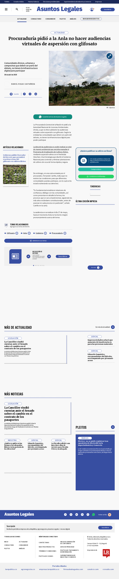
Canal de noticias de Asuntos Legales (52, 117)
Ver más (95, 267)
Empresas (98, 2)
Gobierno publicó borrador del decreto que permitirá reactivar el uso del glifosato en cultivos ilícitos (14, 158)
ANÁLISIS (73, 19)
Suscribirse (107, 9)
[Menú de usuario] (92, 9)
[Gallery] (39, 255)
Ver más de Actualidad (105, 327)
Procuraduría (57, 233)
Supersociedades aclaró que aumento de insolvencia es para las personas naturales (100, 342)
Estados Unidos (19, 2)
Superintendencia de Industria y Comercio (77, 2)
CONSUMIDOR (50, 19)
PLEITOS (63, 19)
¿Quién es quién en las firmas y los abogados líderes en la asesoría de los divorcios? (14, 511)
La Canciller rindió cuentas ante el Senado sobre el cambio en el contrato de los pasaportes (17, 345)
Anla (25, 233)
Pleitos (81, 492)
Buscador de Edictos (91, 19)
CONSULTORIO (36, 19)
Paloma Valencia (33, 2)
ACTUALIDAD (21, 19)
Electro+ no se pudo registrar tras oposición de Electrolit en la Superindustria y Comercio (93, 509)
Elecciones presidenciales (51, 2)
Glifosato (11, 233)
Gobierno (39, 233)
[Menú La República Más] (6, 9)
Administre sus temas (38, 241)
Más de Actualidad (18, 327)
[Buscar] (17, 9)
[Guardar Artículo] (14, 94)
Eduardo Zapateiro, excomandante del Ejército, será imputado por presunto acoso (100, 357)
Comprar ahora (96, 169)
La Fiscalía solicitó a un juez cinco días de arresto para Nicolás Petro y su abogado (60, 511)
